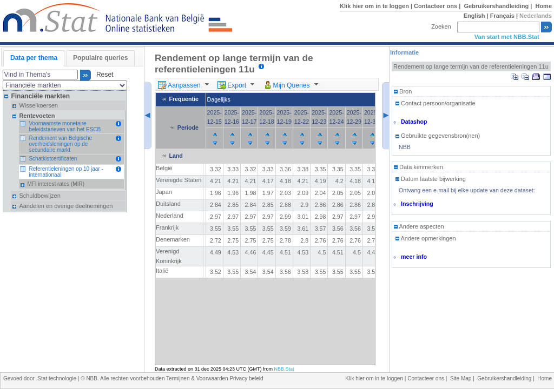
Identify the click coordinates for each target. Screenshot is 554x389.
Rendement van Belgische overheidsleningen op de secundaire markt (60, 144)
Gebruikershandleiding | (498, 6)
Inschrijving (417, 203)
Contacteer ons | (438, 6)
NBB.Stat (284, 369)
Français (502, 15)
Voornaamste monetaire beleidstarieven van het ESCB (65, 126)
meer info (414, 256)
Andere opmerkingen (425, 238)
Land (175, 155)
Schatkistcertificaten (53, 159)
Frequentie (183, 99)
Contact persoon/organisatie (435, 103)
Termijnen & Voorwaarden (197, 378)
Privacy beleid (246, 378)
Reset (103, 75)
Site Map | (463, 378)
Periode (188, 127)
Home (543, 6)
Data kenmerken (418, 167)
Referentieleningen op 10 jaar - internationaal (66, 172)
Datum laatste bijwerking (430, 179)
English (474, 15)
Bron (403, 91)
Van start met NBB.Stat (506, 36)
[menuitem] (185, 84)
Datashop (414, 121)
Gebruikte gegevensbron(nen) (437, 135)
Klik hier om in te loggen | (377, 6)
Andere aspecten (419, 226)
